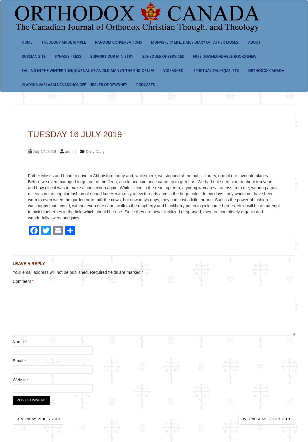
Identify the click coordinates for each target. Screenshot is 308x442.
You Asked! (173, 70)
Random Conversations (118, 42)
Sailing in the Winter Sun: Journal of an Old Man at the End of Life (88, 70)
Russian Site (34, 56)
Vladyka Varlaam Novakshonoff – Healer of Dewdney (74, 84)
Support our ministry (111, 56)
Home (27, 42)
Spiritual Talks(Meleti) (216, 70)
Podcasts (145, 84)
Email (19, 360)
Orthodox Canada (266, 70)
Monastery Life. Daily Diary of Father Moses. (195, 42)
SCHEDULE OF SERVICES (163, 56)
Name (20, 341)
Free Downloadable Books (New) (225, 56)
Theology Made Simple (64, 42)
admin (70, 151)
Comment (23, 281)
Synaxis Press (68, 56)
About (254, 42)
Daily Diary (95, 151)
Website (20, 379)
